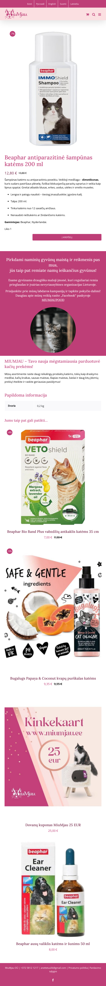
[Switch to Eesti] (29, 3)
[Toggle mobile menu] (99, 14)
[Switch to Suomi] (63, 3)
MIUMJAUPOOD (53, 300)
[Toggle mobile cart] (87, 14)
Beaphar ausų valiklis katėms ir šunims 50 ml (53, 943)
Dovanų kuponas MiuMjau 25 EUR (53, 825)
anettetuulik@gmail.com (53, 967)
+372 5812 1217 (29, 967)
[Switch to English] (52, 3)
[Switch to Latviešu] (74, 3)
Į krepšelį (67, 237)
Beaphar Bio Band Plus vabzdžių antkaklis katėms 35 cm (53, 531)
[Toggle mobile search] (93, 14)
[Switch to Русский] (40, 3)
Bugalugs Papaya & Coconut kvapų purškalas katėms (53, 678)
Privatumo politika (78, 967)
